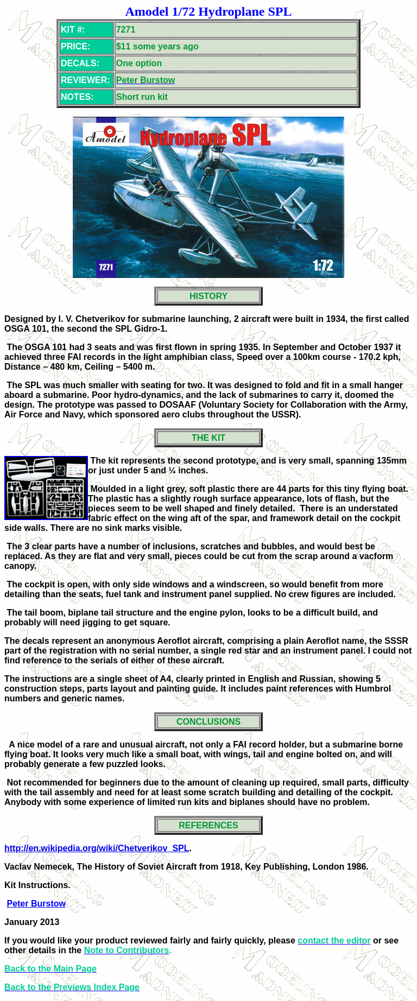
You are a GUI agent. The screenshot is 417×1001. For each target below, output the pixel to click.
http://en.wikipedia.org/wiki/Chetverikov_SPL (96, 848)
